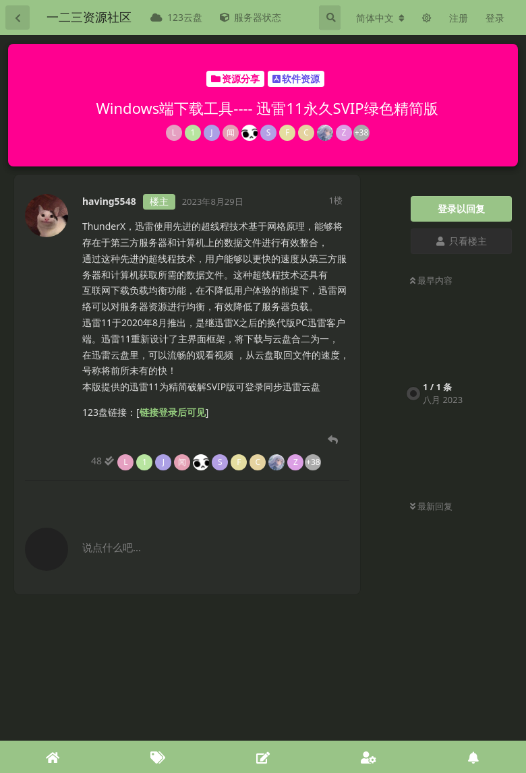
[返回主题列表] (17, 17)
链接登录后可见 (173, 412)
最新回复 (431, 506)
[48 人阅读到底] (206, 461)
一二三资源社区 (89, 17)
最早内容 (431, 280)
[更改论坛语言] (380, 18)
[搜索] (330, 17)
